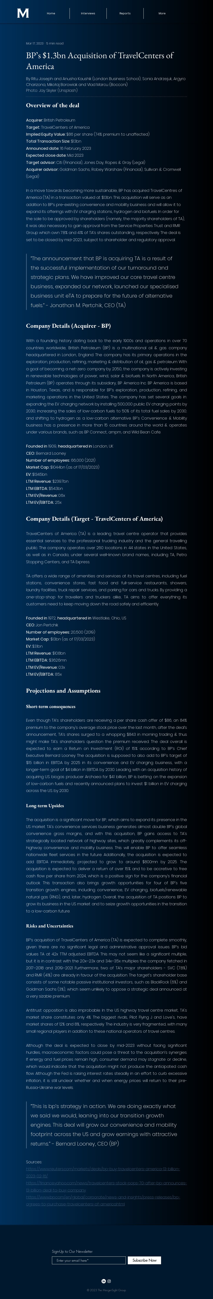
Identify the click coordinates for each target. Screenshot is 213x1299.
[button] (124, 13)
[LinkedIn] (104, 1281)
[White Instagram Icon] (109, 1281)
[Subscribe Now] (144, 1260)
